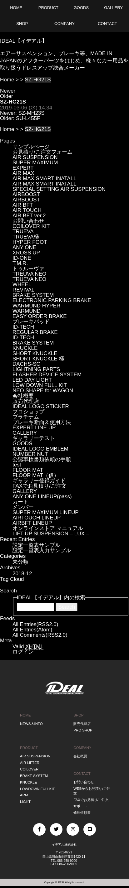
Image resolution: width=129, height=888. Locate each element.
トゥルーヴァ (28, 269)
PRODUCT (29, 748)
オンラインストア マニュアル (47, 528)
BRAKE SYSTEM (33, 295)
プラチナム (25, 417)
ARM (24, 795)
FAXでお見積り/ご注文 (39, 486)
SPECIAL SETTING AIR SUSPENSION (59, 189)
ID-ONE (21, 258)
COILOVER (29, 769)
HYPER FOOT (29, 242)
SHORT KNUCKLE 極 (38, 359)
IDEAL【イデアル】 (23, 41)
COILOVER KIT (31, 226)
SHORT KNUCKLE (34, 353)
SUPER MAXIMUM (35, 163)
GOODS (22, 443)
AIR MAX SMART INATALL (44, 178)
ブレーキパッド (31, 322)
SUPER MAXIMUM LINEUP (45, 512)
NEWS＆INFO (31, 724)
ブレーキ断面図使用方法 (41, 422)
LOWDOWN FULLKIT (37, 789)
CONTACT (82, 773)
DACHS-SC (26, 364)
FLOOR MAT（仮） (35, 475)
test (16, 465)
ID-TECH (23, 327)
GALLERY (24, 433)
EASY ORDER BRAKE (39, 316)
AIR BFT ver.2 (29, 216)
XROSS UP (26, 253)
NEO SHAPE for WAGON (42, 390)
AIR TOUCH (27, 210)
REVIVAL (23, 290)
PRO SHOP (82, 730)
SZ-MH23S (31, 113)
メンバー (23, 507)
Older (6, 96)
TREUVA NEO (29, 274)
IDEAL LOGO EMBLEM (40, 449)
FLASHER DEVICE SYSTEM (47, 375)
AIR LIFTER (29, 763)
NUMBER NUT (30, 454)
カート (20, 502)
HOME (25, 715)
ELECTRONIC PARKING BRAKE (51, 300)
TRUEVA (23, 231)
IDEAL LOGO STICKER (40, 406)
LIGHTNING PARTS (36, 369)
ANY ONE (24, 247)
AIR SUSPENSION (35, 157)
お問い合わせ (28, 221)
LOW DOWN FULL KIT (39, 385)
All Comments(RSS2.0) (39, 635)
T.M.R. (20, 263)
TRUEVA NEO (29, 279)
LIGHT (25, 802)
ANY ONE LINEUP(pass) (42, 497)
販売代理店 (25, 401)
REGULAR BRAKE (35, 332)
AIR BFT (22, 205)
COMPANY (82, 748)
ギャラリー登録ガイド (39, 481)
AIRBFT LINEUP (32, 523)
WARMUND (26, 311)
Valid (27, 647)
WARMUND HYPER (36, 306)
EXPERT (23, 168)
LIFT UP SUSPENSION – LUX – (50, 534)
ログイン (23, 652)
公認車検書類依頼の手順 (41, 459)
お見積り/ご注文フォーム (42, 152)
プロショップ (28, 412)
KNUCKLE (24, 348)
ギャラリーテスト (33, 438)
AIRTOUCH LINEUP (36, 518)
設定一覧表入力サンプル (41, 550)
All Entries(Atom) (32, 630)
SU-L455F (28, 118)
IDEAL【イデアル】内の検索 (51, 598)
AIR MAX (23, 173)
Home (7, 80)
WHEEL (21, 284)
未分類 (20, 562)
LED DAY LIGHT (32, 380)
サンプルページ (31, 147)
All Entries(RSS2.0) (35, 624)
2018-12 (22, 574)
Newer (7, 91)
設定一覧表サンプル (36, 545)
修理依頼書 (82, 812)
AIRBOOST (26, 194)
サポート (80, 806)
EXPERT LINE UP (34, 428)
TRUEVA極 (25, 237)
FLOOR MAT (27, 470)
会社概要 (23, 396)
